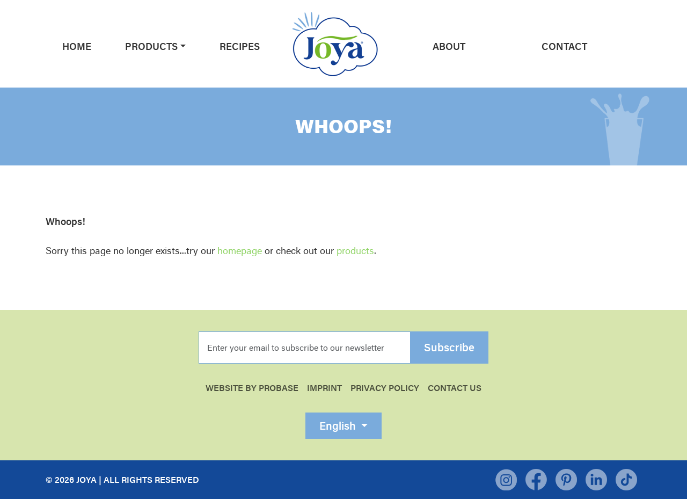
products (355, 250)
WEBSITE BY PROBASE (252, 388)
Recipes (240, 46)
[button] (182, 46)
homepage (239, 250)
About (449, 46)
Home (76, 46)
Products (151, 46)
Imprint (324, 388)
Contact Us (454, 388)
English (339, 425)
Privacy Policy (384, 388)
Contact (564, 46)
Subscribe (449, 347)
